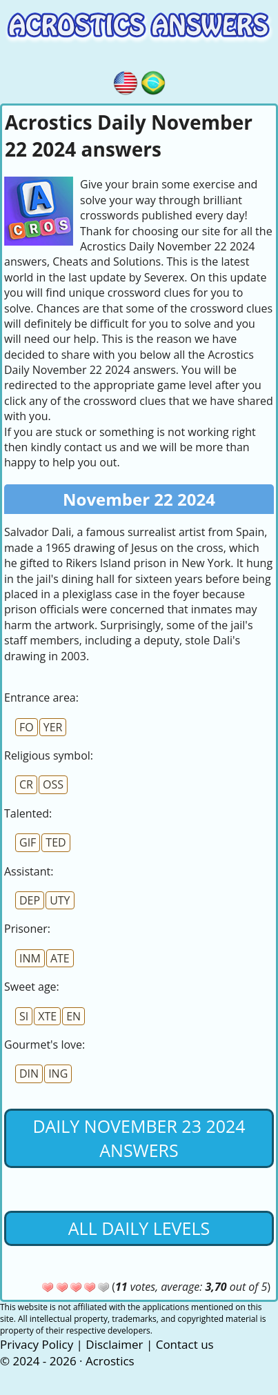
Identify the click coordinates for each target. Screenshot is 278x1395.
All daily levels (139, 1228)
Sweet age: (31, 986)
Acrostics (110, 1361)
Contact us (185, 1344)
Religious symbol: (48, 755)
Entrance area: (41, 697)
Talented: (28, 813)
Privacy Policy (36, 1344)
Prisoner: (27, 928)
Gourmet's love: (44, 1044)
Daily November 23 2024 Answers (138, 1138)
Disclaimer (114, 1344)
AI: (28, 871)
